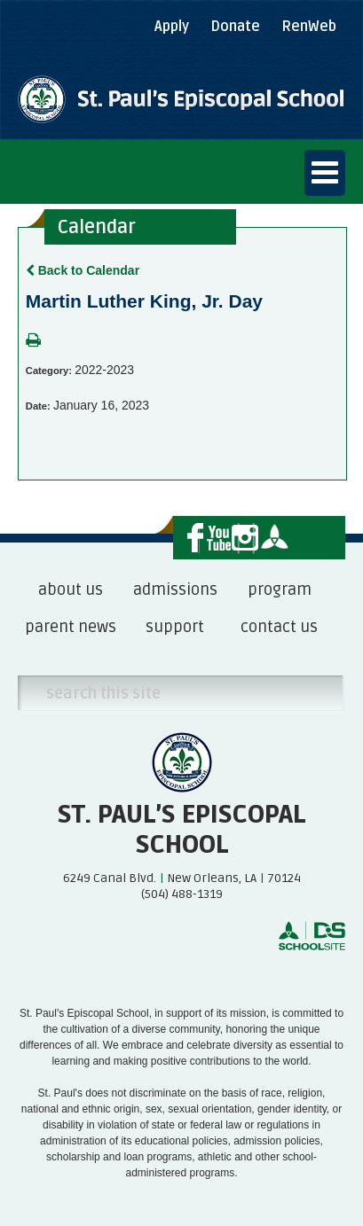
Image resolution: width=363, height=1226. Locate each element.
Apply (171, 26)
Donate (235, 26)
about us (70, 589)
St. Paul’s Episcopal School (181, 830)
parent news (70, 626)
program (280, 589)
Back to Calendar (82, 270)
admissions (175, 589)
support (175, 626)
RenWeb (308, 26)
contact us (279, 626)
